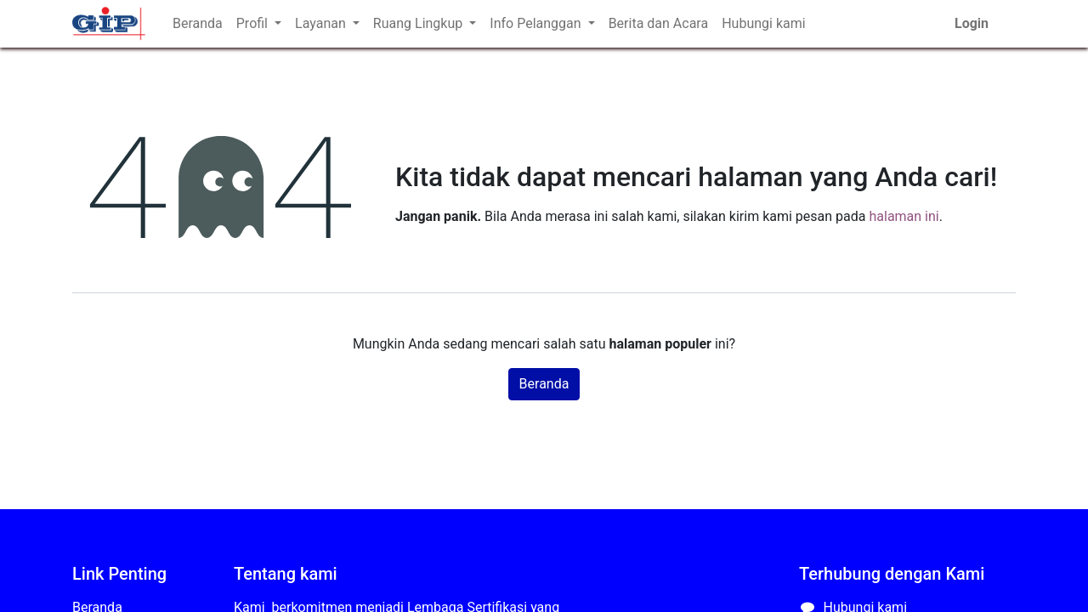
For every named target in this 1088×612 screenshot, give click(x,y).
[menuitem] (198, 24)
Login (972, 23)
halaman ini (903, 216)
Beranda (544, 384)
